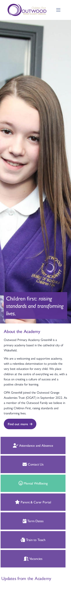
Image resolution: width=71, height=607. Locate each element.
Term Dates (26, 520)
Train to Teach (26, 539)
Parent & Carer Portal (27, 502)
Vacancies (26, 558)
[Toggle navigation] (58, 10)
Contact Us (26, 464)
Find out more (20, 424)
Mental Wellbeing (26, 483)
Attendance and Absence (27, 445)
